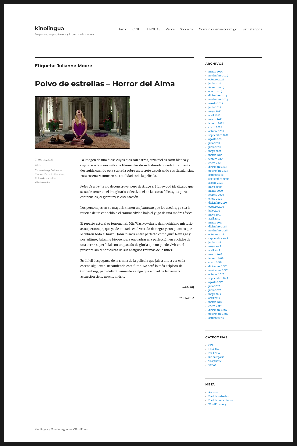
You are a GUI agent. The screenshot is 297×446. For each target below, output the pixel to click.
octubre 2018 (216, 234)
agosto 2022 (215, 103)
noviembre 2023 (218, 99)
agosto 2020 (215, 182)
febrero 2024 (216, 87)
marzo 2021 (215, 155)
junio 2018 (214, 242)
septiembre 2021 (218, 135)
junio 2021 (214, 147)
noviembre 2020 (218, 171)
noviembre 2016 (218, 314)
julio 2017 (214, 286)
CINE (136, 29)
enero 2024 (215, 91)
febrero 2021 (216, 159)
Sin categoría (252, 29)
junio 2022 (214, 107)
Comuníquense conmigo (218, 29)
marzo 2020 (215, 190)
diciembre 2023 (217, 95)
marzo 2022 (215, 119)
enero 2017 (215, 306)
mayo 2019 (214, 214)
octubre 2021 (216, 131)
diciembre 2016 (217, 310)
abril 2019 (214, 218)
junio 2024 (214, 83)
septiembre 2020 (218, 179)
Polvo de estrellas (45, 178)
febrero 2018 (216, 258)
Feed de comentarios (220, 400)
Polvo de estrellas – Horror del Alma (105, 83)
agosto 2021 (215, 139)
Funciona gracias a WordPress (69, 429)
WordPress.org (217, 404)
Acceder (213, 392)
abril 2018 (214, 250)
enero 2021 (215, 163)
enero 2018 (215, 262)
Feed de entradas (218, 396)
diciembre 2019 (217, 202)
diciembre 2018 (217, 226)
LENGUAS (152, 29)
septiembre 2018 (218, 238)
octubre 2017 (216, 274)
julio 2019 (214, 210)
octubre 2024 (216, 79)
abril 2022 (214, 115)
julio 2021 (214, 143)
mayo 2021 (214, 151)
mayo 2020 (215, 186)
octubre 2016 (216, 318)
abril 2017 (214, 298)
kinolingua (49, 28)
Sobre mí (187, 29)
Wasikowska (42, 182)
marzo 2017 (215, 302)
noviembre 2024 (218, 75)
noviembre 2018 (218, 230)
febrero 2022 (216, 123)
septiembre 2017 (218, 278)
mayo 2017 (214, 294)
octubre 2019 (216, 206)
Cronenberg (42, 170)
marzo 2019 (215, 222)
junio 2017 (214, 290)
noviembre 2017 (218, 270)
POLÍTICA (214, 353)
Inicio (123, 29)
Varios (170, 29)
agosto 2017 (215, 282)
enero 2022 (215, 127)
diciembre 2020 (217, 167)
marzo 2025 (215, 71)
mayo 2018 (214, 246)
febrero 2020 (216, 194)
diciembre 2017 (217, 266)
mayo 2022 (215, 111)
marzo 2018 (215, 254)
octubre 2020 (216, 175)
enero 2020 (215, 198)
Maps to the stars (54, 174)
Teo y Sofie (215, 361)
